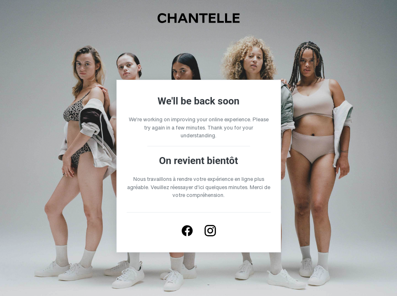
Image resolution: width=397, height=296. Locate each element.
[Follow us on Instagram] (210, 230)
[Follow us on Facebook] (187, 230)
